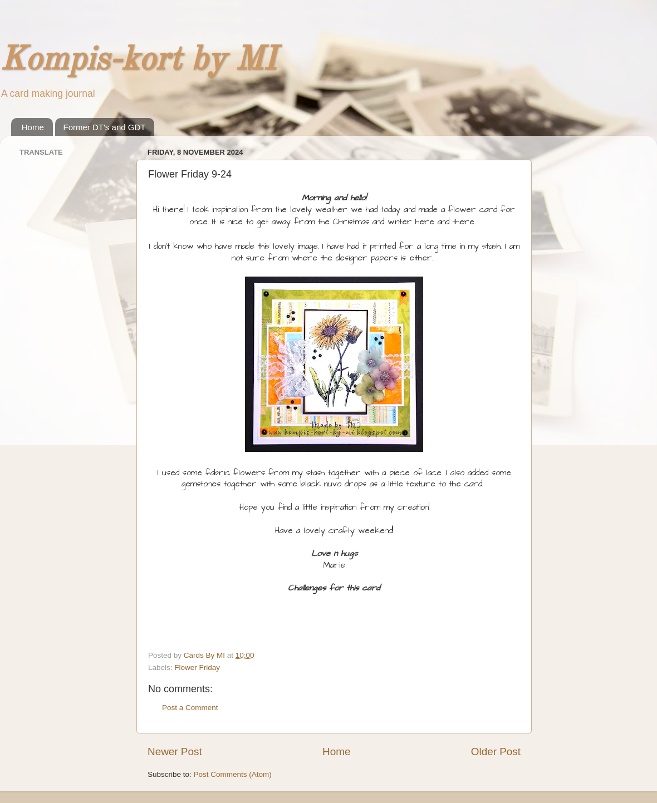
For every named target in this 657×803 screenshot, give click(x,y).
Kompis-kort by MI (138, 60)
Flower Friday (197, 667)
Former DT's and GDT (104, 127)
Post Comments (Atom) (233, 774)
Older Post (496, 751)
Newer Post (175, 751)
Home (33, 127)
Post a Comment (190, 707)
